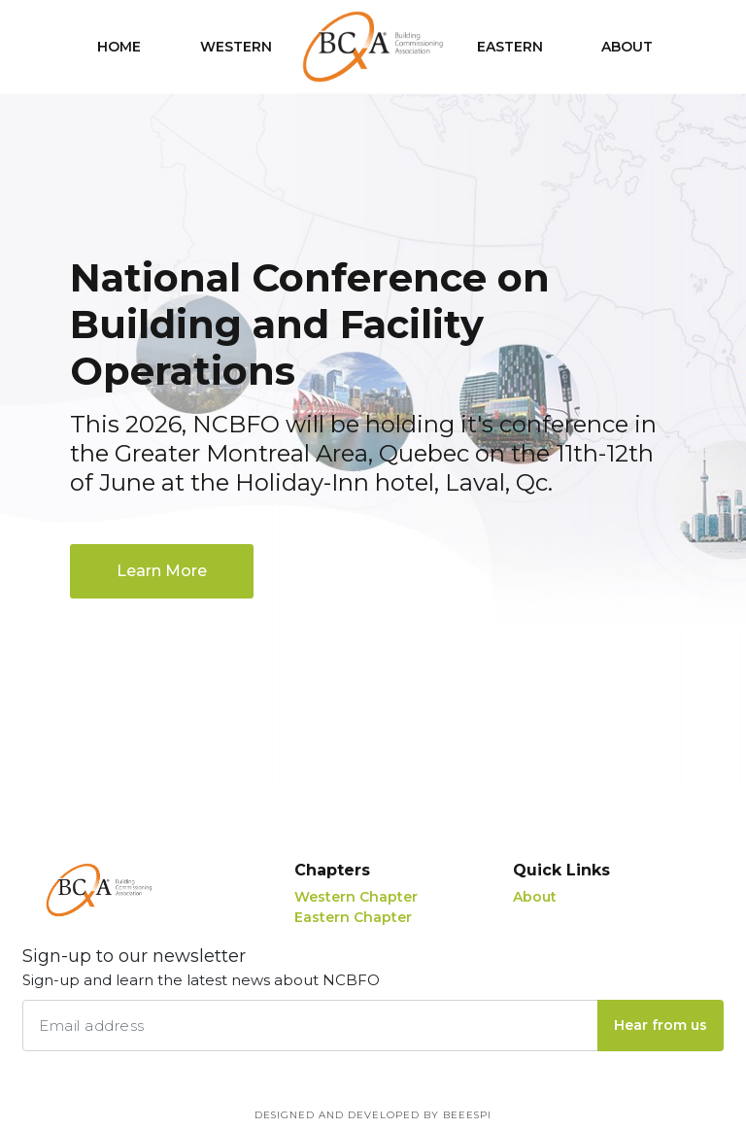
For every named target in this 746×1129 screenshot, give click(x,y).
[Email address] (310, 1025)
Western (236, 46)
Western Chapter (356, 897)
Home (119, 46)
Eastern (510, 46)
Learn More (162, 571)
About (627, 46)
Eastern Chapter (353, 917)
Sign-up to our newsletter (201, 968)
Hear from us (660, 1025)
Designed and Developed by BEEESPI (373, 1115)
